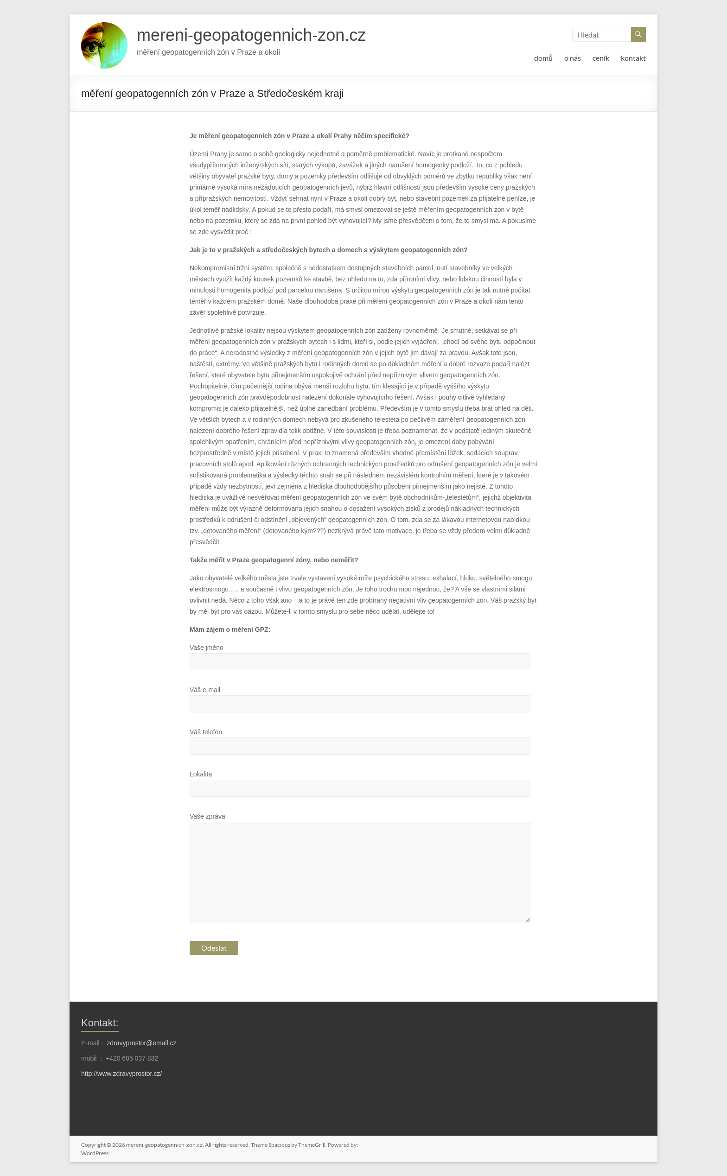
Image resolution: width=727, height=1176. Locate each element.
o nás (572, 57)
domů (543, 57)
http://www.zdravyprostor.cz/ (121, 1073)
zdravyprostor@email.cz (141, 1043)
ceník (601, 57)
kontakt (633, 57)
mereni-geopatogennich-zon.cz (251, 34)
